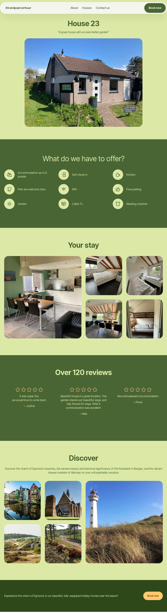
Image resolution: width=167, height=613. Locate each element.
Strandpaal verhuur (18, 8)
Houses (86, 8)
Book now (155, 8)
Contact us (102, 8)
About (74, 8)
